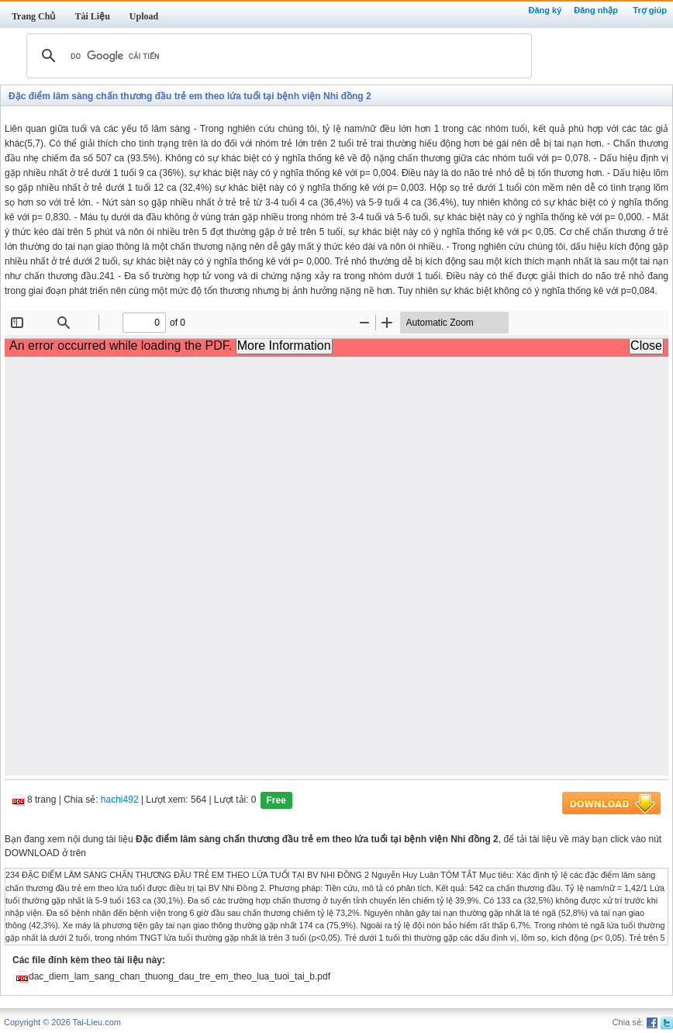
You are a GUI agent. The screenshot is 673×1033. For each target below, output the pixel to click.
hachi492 (120, 800)
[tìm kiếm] (277, 56)
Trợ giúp (650, 10)
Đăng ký (544, 10)
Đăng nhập (596, 10)
